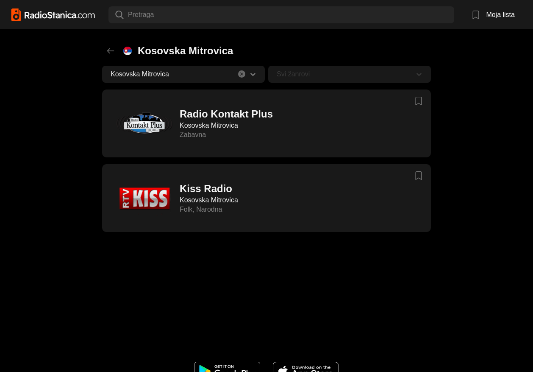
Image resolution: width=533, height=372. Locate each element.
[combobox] (129, 15)
